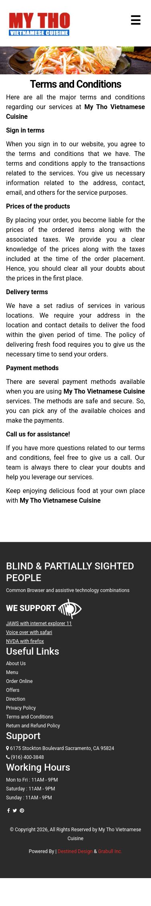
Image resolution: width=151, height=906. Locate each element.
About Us (16, 663)
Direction (15, 699)
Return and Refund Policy (33, 726)
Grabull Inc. (110, 851)
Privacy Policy (21, 708)
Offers (12, 690)
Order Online (19, 681)
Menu (12, 672)
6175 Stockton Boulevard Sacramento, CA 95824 (60, 748)
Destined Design (76, 851)
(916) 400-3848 (25, 757)
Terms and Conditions (29, 717)
